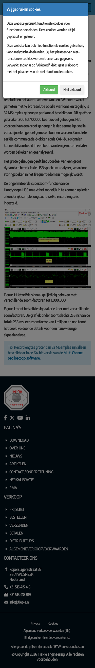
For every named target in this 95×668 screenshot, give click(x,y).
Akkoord (49, 89)
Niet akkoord (72, 89)
